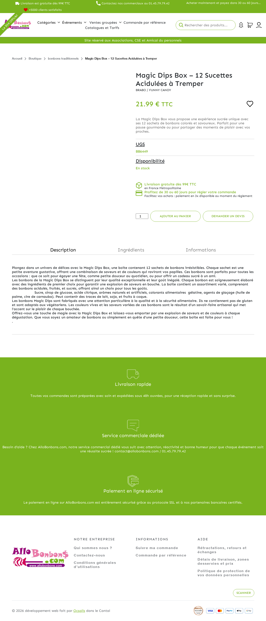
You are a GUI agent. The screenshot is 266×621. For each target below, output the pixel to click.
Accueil (17, 58)
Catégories (48, 22)
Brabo (141, 90)
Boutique (35, 58)
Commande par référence (161, 555)
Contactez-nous (89, 555)
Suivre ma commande (157, 548)
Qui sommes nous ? (93, 548)
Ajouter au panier (175, 216)
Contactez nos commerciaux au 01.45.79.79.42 (136, 3)
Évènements (74, 22)
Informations (201, 250)
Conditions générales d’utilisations (95, 564)
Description (63, 250)
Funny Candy (160, 90)
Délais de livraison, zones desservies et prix (223, 561)
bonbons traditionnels (63, 58)
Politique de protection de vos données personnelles (224, 573)
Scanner (243, 593)
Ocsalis (79, 611)
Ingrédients (131, 250)
